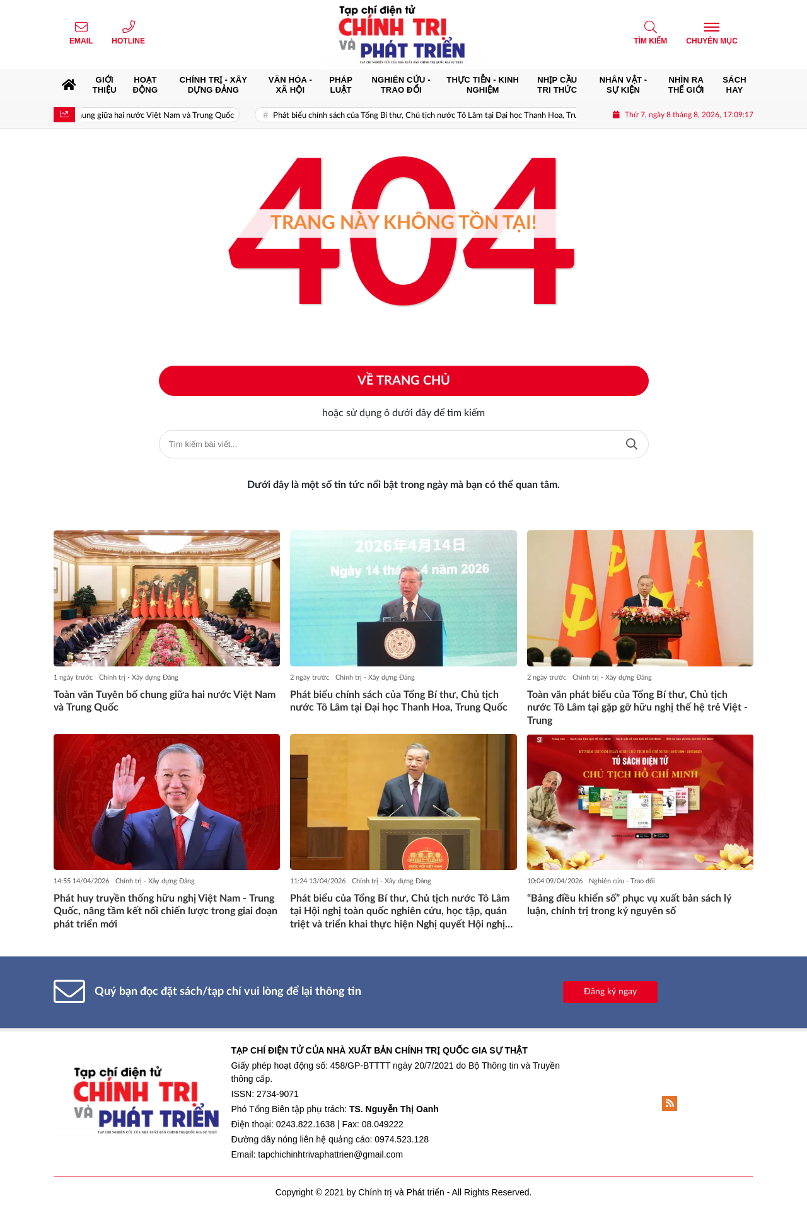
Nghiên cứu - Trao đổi (622, 881)
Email (81, 41)
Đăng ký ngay (610, 991)
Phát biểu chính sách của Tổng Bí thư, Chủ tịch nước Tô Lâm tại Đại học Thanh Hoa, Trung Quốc (457, 116)
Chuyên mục (712, 41)
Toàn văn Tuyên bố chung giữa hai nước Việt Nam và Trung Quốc (137, 116)
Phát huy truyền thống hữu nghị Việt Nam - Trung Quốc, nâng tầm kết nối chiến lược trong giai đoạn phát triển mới (165, 911)
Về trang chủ (403, 381)
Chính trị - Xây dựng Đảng (138, 677)
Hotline (128, 41)
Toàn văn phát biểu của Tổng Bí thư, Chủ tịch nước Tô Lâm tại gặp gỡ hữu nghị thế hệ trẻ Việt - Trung (637, 708)
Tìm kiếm (650, 41)
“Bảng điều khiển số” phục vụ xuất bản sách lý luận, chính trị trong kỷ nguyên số (629, 905)
